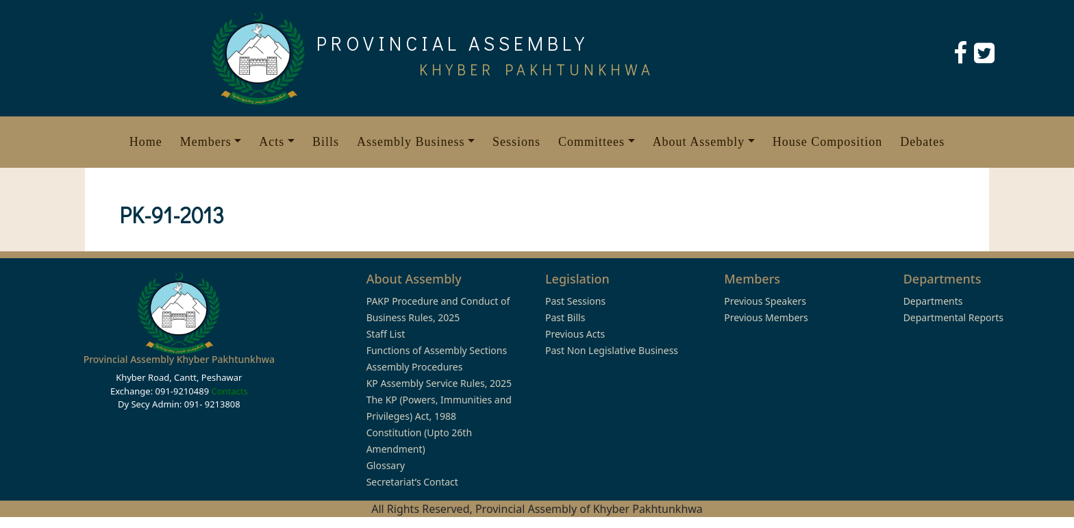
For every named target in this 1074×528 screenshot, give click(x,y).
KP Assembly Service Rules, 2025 (439, 383)
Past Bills (565, 317)
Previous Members (766, 317)
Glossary (385, 465)
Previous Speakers (765, 300)
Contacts (229, 391)
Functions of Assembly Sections (437, 350)
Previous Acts (575, 333)
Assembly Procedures (414, 366)
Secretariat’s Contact (412, 481)
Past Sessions (575, 300)
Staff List (385, 333)
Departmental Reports (953, 317)
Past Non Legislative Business (611, 350)
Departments (933, 300)
